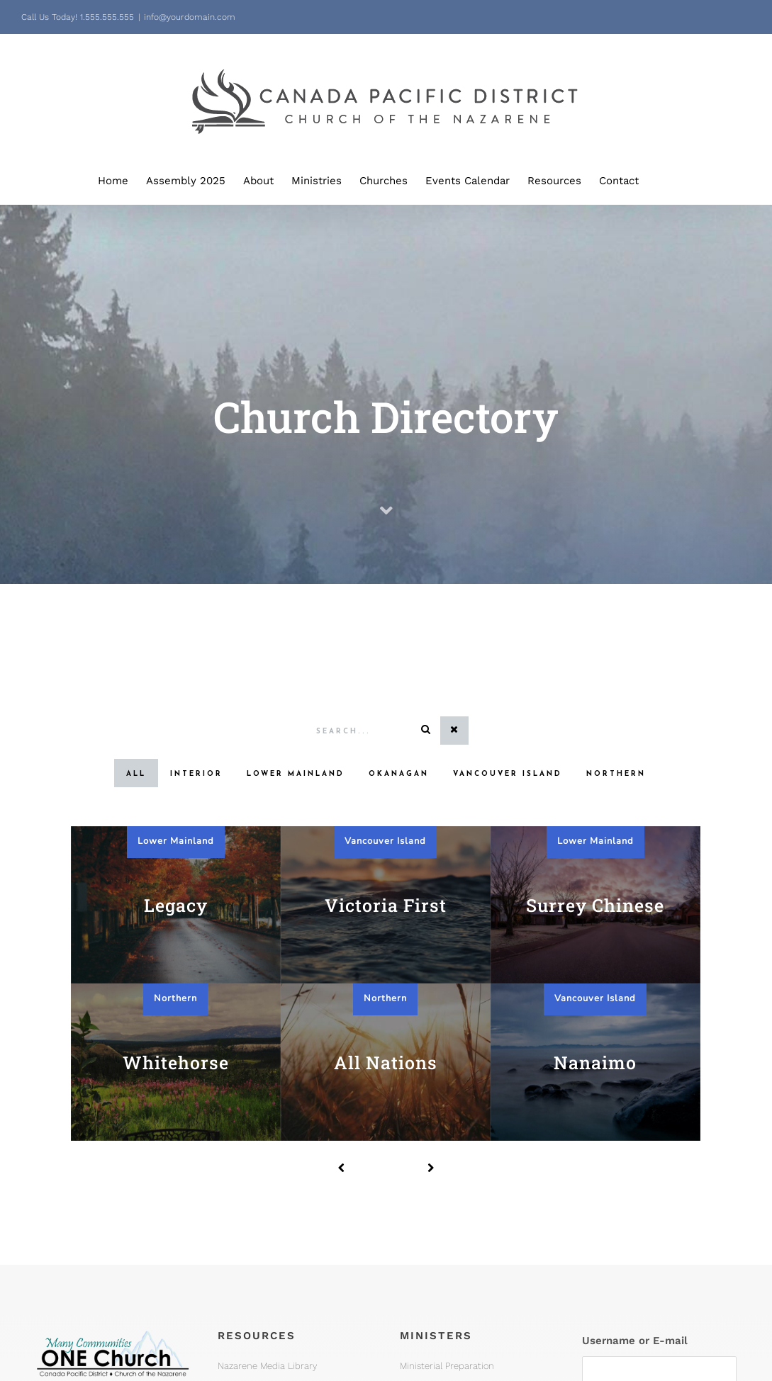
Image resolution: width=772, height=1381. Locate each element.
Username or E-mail (635, 1094)
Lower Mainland (176, 841)
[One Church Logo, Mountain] (112, 1081)
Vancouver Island (385, 841)
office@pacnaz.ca (84, 1298)
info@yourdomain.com (189, 17)
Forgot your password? (660, 1302)
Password (607, 1157)
